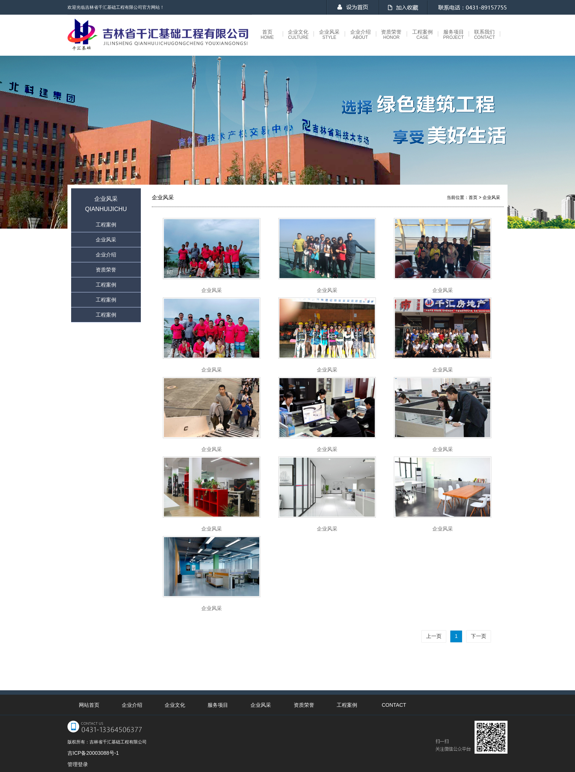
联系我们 (484, 34)
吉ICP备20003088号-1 (93, 753)
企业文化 (298, 34)
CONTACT (394, 705)
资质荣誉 (391, 34)
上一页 (434, 636)
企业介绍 (360, 34)
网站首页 (89, 705)
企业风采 (329, 34)
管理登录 (77, 764)
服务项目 (453, 34)
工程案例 (422, 34)
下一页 (478, 636)
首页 (267, 34)
